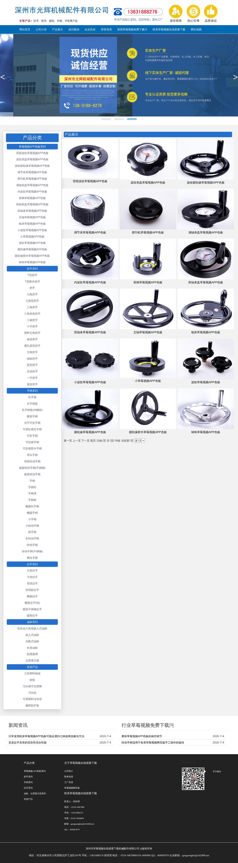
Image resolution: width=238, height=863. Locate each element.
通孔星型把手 (32, 346)
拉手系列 (32, 564)
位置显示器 (32, 660)
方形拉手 (32, 570)
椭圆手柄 (32, 513)
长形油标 (32, 648)
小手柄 (32, 519)
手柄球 (32, 493)
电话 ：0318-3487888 (74, 807)
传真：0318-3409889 (74, 818)
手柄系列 (32, 391)
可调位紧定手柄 (32, 429)
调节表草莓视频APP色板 (32, 172)
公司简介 (68, 771)
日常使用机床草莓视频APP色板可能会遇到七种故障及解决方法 (46, 736)
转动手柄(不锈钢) (32, 551)
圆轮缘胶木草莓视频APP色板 (32, 256)
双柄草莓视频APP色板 (32, 198)
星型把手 (32, 365)
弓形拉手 (32, 577)
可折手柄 (32, 436)
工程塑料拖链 (32, 673)
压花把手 (32, 371)
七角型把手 (32, 301)
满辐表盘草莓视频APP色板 (32, 185)
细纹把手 (32, 358)
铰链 (32, 680)
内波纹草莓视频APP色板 (32, 191)
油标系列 (32, 622)
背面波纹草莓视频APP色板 (32, 153)
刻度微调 (32, 654)
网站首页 (24, 29)
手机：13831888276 (73, 812)
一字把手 (32, 378)
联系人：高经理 (72, 801)
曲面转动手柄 (32, 474)
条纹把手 (32, 339)
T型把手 (32, 275)
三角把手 (32, 307)
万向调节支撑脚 (32, 686)
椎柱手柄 (32, 558)
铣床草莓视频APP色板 (32, 223)
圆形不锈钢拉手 (32, 609)
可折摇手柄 (32, 442)
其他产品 (32, 667)
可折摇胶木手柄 (32, 448)
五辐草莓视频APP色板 (32, 217)
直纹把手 (32, 384)
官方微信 (213, 771)
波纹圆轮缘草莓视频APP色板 (32, 166)
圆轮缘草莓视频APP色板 (32, 249)
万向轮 (32, 693)
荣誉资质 (106, 29)
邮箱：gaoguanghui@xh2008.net (79, 824)
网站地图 (196, 29)
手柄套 (32, 500)
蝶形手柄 (32, 416)
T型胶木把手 (32, 281)
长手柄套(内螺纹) (32, 410)
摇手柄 (32, 532)
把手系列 (32, 268)
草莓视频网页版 (72, 788)
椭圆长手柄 (32, 506)
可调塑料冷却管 (32, 699)
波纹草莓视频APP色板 (32, 243)
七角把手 (32, 294)
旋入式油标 (32, 635)
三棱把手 (32, 320)
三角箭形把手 (32, 313)
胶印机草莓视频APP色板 (32, 178)
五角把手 (32, 352)
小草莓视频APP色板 (32, 236)
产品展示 (57, 29)
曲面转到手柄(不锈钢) (32, 468)
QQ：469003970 (72, 829)
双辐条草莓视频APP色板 (32, 211)
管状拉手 (32, 583)
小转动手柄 (32, 526)
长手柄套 (32, 403)
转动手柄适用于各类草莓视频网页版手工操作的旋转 (153, 742)
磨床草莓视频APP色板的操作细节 (142, 736)
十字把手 (32, 326)
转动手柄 (32, 545)
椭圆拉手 (32, 596)
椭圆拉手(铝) (32, 603)
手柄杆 (32, 487)
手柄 (32, 481)
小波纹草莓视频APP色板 (32, 230)
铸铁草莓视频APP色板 (32, 262)
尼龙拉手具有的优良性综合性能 (27, 742)
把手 (32, 288)
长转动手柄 (32, 538)
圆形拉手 (32, 615)
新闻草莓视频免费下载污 (132, 29)
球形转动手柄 (32, 461)
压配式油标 (32, 641)
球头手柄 (32, 455)
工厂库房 (68, 782)
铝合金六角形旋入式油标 (32, 628)
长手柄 (32, 397)
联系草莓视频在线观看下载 (169, 29)
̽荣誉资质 (68, 776)
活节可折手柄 (32, 423)
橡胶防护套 (32, 705)
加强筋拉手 (32, 590)
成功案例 (73, 29)
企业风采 (90, 29)
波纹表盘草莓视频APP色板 (32, 159)
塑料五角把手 (32, 333)
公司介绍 (41, 29)
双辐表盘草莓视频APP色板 (32, 204)
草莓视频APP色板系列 (32, 146)
